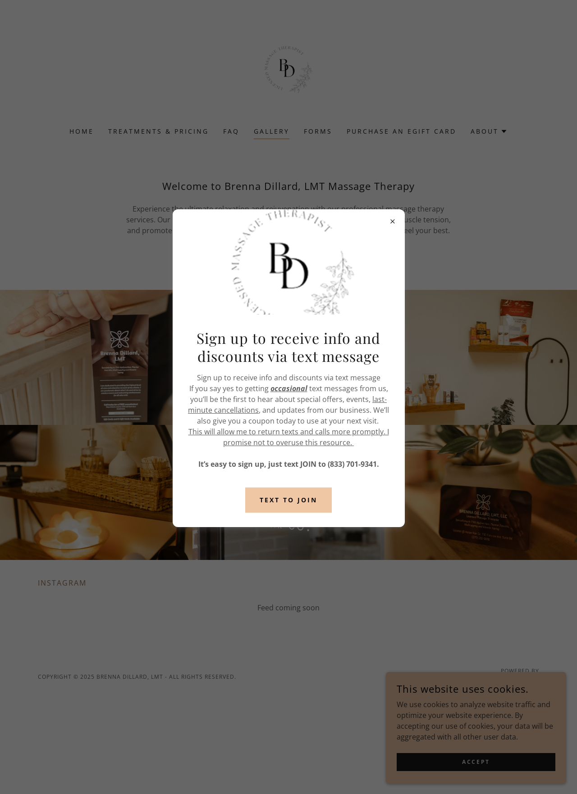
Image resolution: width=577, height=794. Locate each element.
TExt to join (288, 500)
